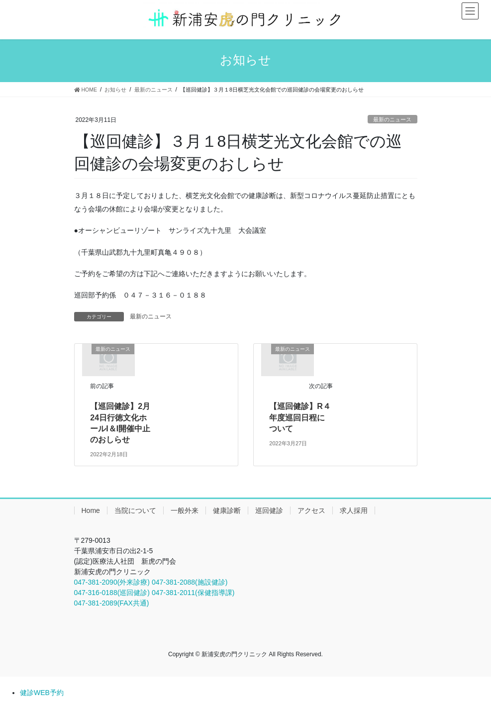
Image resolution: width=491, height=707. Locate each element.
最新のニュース (392, 119)
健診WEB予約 (42, 693)
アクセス (311, 510)
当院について (135, 510)
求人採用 (354, 510)
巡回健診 (269, 510)
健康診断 (227, 510)
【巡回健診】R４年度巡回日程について (300, 417)
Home (91, 510)
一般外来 (184, 510)
